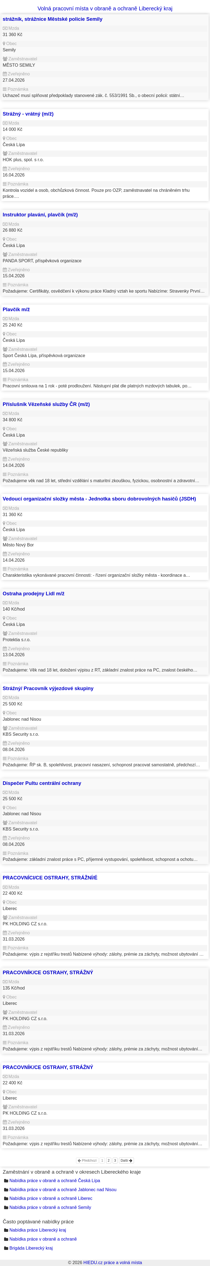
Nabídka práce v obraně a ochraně (43, 1239)
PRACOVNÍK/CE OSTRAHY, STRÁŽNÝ (48, 972)
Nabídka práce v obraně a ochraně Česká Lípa (54, 1180)
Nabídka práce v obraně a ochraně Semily (50, 1207)
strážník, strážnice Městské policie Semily (53, 19)
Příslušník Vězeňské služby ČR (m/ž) (46, 404)
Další (126, 1160)
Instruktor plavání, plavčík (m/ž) (40, 214)
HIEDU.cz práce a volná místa (112, 1262)
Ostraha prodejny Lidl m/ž (34, 593)
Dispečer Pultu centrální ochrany (42, 783)
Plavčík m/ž (16, 309)
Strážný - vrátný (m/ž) (28, 114)
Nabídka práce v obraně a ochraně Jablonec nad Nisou (62, 1189)
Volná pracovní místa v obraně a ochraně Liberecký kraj (105, 8)
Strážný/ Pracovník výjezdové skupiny (48, 688)
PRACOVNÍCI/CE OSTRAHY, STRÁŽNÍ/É (50, 878)
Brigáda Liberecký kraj (30, 1248)
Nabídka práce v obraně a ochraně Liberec (50, 1198)
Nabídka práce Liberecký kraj (37, 1230)
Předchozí (87, 1160)
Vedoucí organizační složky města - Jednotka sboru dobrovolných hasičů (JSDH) (99, 499)
